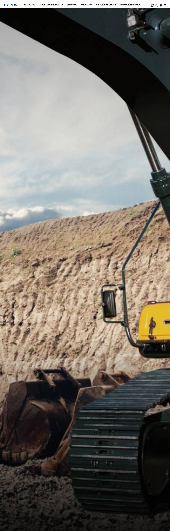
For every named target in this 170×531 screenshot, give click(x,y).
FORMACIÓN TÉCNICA (130, 5)
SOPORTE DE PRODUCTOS (51, 5)
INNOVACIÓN (86, 5)
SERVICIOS (72, 5)
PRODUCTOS (29, 5)
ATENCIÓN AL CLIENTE (106, 5)
